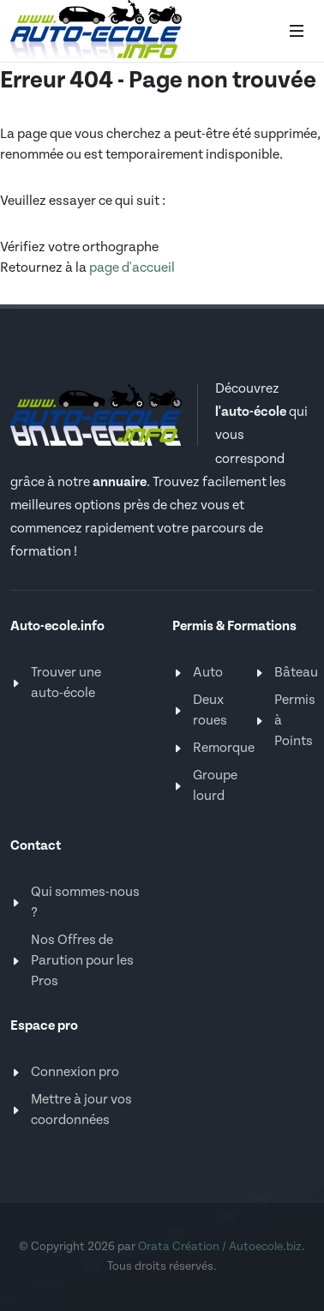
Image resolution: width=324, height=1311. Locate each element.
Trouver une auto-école (66, 683)
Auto (208, 673)
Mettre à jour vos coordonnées (81, 1109)
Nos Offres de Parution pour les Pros (82, 960)
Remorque (224, 748)
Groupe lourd (215, 785)
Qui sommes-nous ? (85, 902)
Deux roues (210, 710)
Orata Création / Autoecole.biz (220, 1247)
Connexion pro (75, 1072)
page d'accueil (132, 268)
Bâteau (296, 673)
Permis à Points (294, 720)
